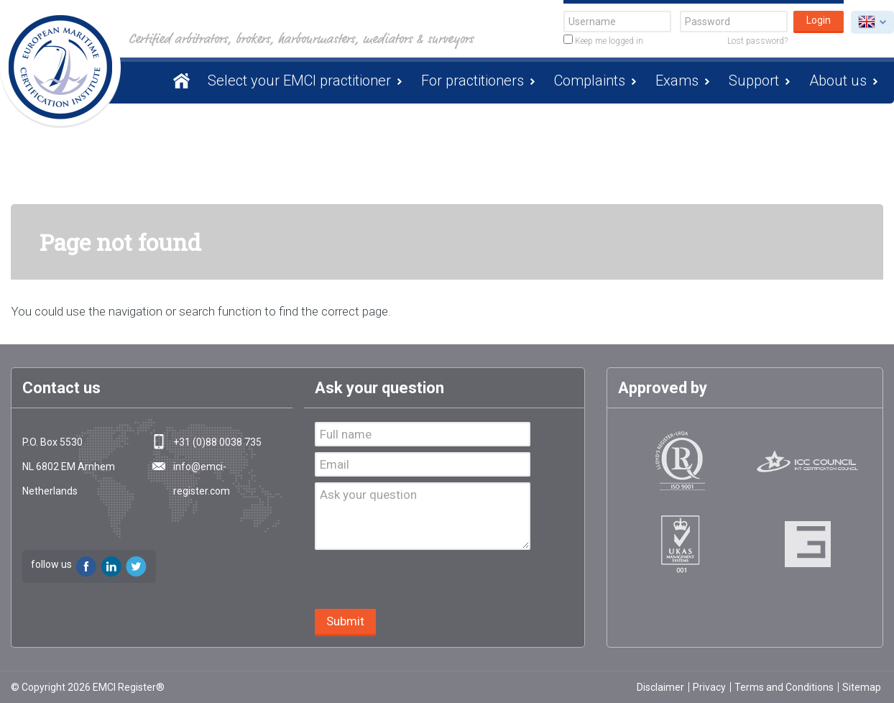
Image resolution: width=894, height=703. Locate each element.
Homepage (179, 81)
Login (818, 20)
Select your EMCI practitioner (299, 80)
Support (754, 80)
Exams (677, 80)
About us (838, 80)
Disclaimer (660, 687)
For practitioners (472, 80)
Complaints (589, 80)
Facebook (86, 566)
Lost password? (757, 41)
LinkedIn (111, 566)
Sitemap (861, 687)
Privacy (709, 687)
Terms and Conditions (784, 687)
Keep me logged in (603, 40)
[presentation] (424, 581)
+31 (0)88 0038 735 (217, 442)
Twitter (136, 566)
